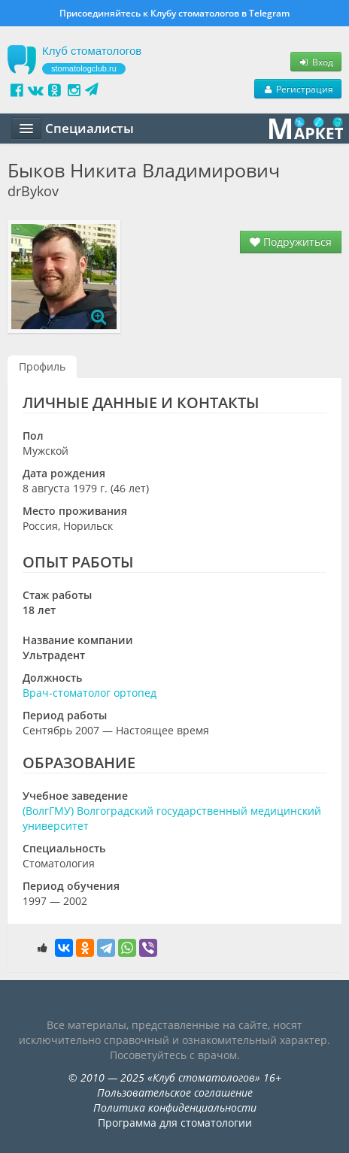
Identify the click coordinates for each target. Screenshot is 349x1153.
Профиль (42, 366)
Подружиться (291, 242)
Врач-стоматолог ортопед (89, 692)
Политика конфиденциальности (174, 1107)
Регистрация (298, 89)
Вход (316, 62)
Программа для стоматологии (175, 1122)
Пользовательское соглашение (175, 1092)
